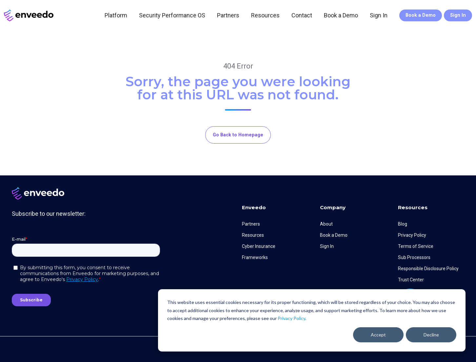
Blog (402, 224)
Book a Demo (341, 15)
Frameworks (255, 257)
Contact (301, 15)
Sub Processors (414, 257)
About (326, 224)
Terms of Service (415, 246)
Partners (228, 15)
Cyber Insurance (258, 246)
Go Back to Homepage (238, 135)
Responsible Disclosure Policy (428, 268)
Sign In (378, 15)
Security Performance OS (172, 15)
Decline (431, 334)
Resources (265, 15)
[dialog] (312, 320)
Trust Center (411, 279)
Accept (378, 334)
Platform (116, 15)
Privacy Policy (291, 318)
